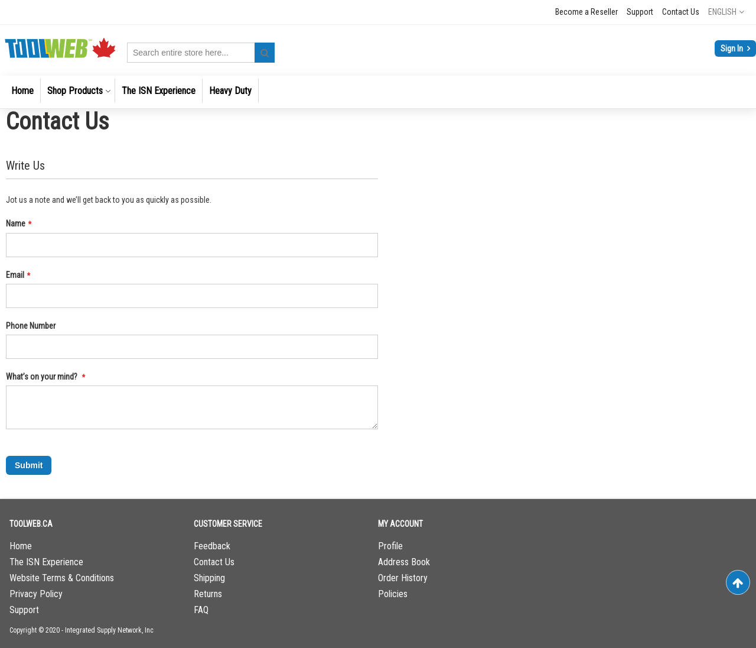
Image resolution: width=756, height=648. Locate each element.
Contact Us (680, 12)
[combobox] (201, 53)
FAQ (201, 609)
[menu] (378, 92)
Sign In (733, 48)
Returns (208, 594)
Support (640, 12)
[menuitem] (22, 91)
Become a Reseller (586, 12)
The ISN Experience (46, 562)
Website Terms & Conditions (61, 578)
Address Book (404, 562)
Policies (393, 594)
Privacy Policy (36, 594)
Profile (390, 546)
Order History (403, 578)
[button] (726, 12)
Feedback (212, 546)
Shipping (209, 578)
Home (20, 546)
